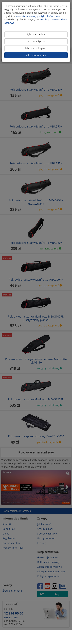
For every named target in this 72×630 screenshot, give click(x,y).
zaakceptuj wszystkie (36, 55)
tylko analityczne (36, 41)
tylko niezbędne (36, 34)
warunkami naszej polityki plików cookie (38, 16)
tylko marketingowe (36, 48)
